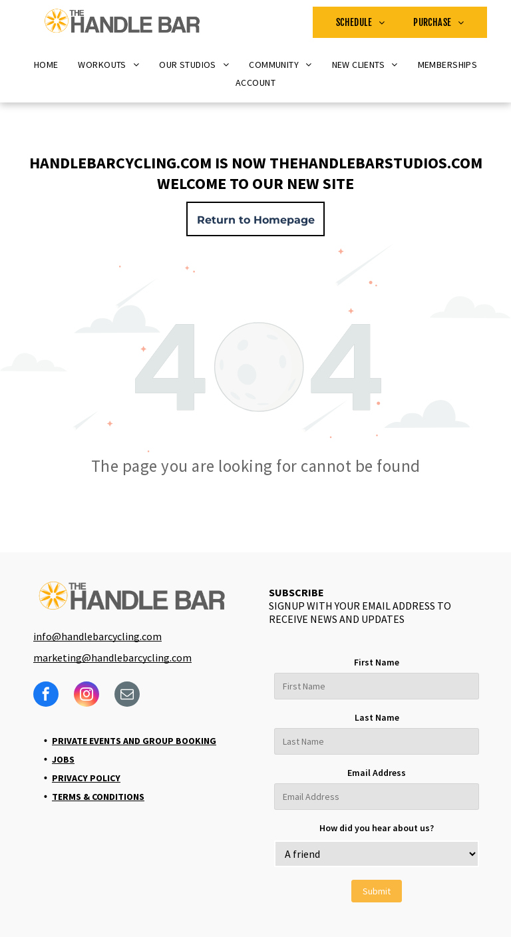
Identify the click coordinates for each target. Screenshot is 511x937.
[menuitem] (360, 22)
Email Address (376, 772)
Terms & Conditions (98, 797)
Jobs (63, 759)
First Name (376, 662)
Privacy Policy (86, 778)
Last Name (377, 717)
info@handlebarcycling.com (97, 636)
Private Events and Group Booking (134, 741)
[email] (127, 695)
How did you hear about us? (376, 828)
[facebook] (46, 695)
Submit (377, 891)
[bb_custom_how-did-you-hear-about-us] (376, 854)
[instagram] (86, 695)
